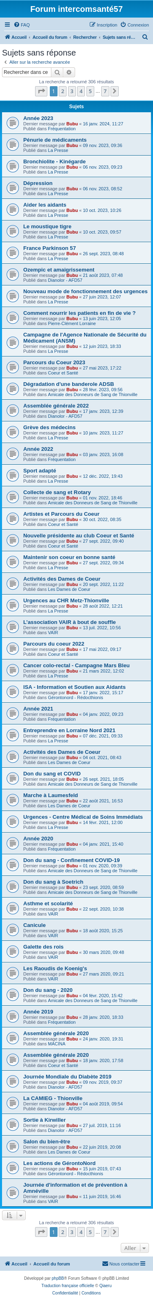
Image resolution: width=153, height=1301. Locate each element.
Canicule (34, 925)
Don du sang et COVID (52, 774)
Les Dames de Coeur (69, 589)
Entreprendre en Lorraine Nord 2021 (69, 730)
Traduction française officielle (68, 1285)
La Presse (58, 150)
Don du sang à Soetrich (53, 882)
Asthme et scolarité (48, 903)
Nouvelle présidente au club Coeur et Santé (78, 535)
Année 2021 (38, 709)
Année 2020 (38, 838)
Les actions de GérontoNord (59, 1163)
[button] (41, 91)
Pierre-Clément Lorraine (72, 323)
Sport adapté (39, 471)
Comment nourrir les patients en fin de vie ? (79, 313)
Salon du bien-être (46, 1141)
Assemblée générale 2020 (56, 1033)
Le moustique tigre (47, 226)
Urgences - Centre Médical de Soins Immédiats (83, 817)
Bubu (72, 123)
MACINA (57, 1043)
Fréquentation (62, 128)
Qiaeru (105, 1285)
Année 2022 (38, 449)
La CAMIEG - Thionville (52, 1098)
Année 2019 (38, 1012)
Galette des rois (43, 947)
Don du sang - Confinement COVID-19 (71, 860)
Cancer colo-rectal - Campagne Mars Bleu (76, 665)
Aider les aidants (45, 205)
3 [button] (72, 91)
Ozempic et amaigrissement (58, 270)
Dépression (38, 183)
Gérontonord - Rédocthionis (75, 697)
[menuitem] (21, 25)
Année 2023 (38, 118)
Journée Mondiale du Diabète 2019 (67, 1077)
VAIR (53, 632)
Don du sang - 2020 (48, 990)
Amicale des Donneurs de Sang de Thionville (92, 394)
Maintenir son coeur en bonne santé (69, 557)
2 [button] (62, 91)
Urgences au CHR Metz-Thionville (66, 600)
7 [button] (105, 91)
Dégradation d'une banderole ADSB (68, 384)
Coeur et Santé (63, 372)
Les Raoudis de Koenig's (55, 968)
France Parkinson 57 (49, 248)
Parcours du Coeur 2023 (54, 362)
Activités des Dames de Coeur (61, 579)
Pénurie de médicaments (54, 140)
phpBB (58, 1278)
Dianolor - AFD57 (65, 280)
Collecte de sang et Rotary (57, 492)
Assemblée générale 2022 (56, 406)
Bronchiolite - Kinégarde (54, 161)
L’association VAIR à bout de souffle (69, 622)
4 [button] (81, 91)
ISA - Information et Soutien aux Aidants (74, 687)
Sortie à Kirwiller (44, 1120)
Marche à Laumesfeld (50, 795)
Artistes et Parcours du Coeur (61, 514)
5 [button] (90, 91)
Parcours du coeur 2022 (53, 644)
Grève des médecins (49, 427)
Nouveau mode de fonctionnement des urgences (85, 291)
